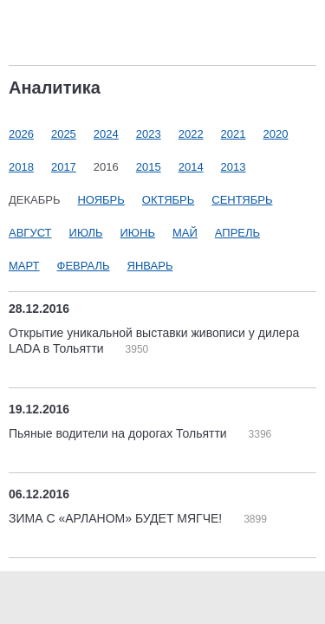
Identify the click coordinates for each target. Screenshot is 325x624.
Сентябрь (241, 199)
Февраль (83, 265)
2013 (233, 166)
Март (24, 265)
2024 (106, 133)
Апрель (237, 232)
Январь (150, 265)
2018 (21, 166)
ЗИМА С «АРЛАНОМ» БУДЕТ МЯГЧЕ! (117, 518)
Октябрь (168, 199)
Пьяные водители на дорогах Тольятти (120, 433)
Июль (86, 232)
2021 (233, 133)
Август (30, 232)
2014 (191, 166)
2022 (191, 133)
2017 (63, 166)
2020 (276, 133)
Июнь (137, 232)
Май (185, 232)
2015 (148, 166)
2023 (148, 133)
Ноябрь (100, 199)
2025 (63, 133)
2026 (21, 133)
